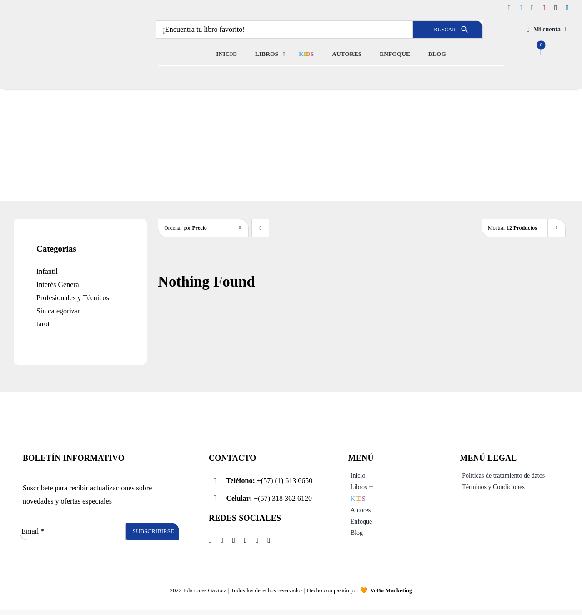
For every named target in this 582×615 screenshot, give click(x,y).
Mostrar (512, 228)
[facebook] (509, 8)
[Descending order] (260, 228)
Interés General (58, 284)
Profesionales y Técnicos (72, 298)
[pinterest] (544, 8)
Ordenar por (185, 228)
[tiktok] (555, 8)
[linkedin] (567, 8)
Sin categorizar (58, 311)
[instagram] (532, 8)
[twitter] (521, 8)
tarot (43, 324)
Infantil (47, 271)
